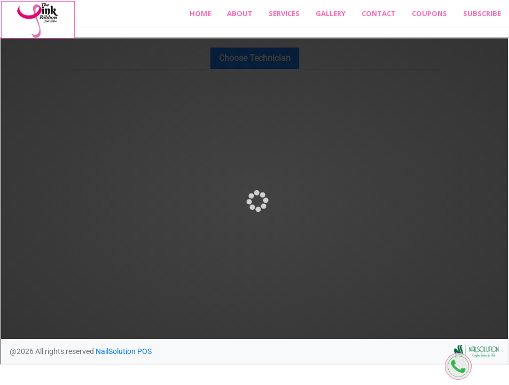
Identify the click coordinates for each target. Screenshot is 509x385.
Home (200, 13)
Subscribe (482, 13)
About (240, 13)
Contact (379, 13)
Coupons (429, 13)
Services (284, 13)
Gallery (331, 13)
